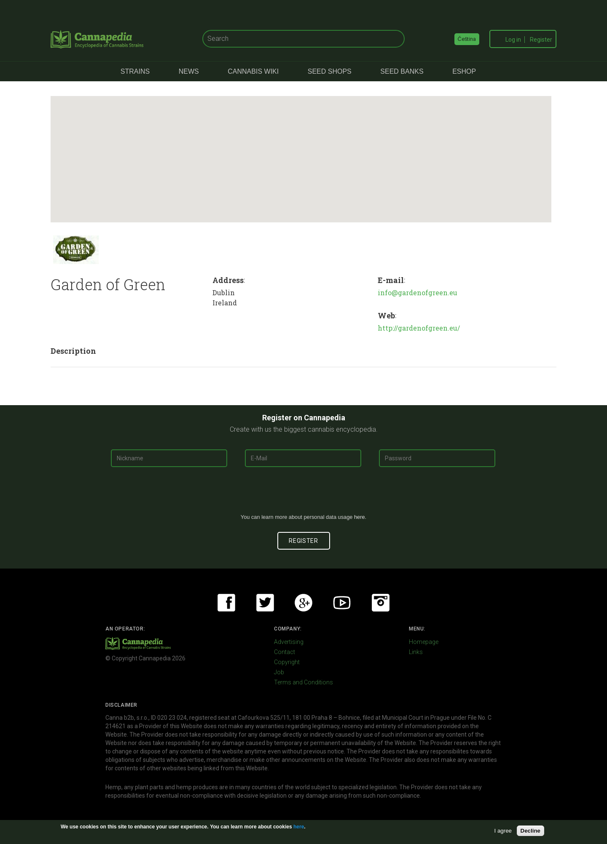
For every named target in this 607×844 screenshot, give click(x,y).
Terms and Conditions (303, 682)
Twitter (265, 602)
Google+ (303, 602)
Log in (513, 39)
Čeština (467, 39)
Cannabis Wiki (253, 71)
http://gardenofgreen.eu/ (419, 327)
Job (279, 672)
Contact (284, 652)
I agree (503, 831)
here (359, 517)
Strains (135, 71)
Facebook (226, 602)
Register (541, 39)
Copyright (287, 662)
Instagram (380, 602)
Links (416, 652)
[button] (298, 151)
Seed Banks (401, 71)
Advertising (289, 641)
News (189, 71)
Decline (530, 831)
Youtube (341, 602)
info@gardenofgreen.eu (417, 292)
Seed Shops (330, 71)
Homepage (423, 641)
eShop (464, 71)
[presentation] (303, 493)
